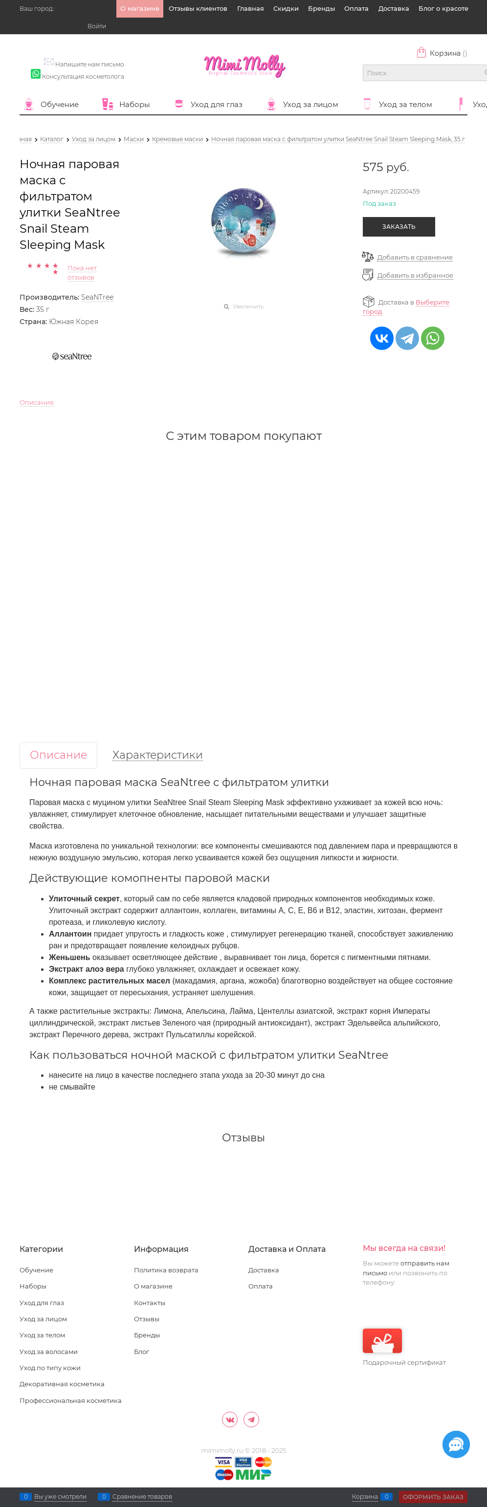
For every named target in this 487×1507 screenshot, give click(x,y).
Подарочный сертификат (404, 1347)
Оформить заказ (433, 1497)
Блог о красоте (443, 8)
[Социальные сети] (456, 1444)
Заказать (399, 226)
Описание (37, 402)
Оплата (356, 8)
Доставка (393, 8)
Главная (250, 8)
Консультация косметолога (83, 76)
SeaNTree (97, 297)
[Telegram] (251, 1419)
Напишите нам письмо (89, 64)
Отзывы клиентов (198, 8)
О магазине (139, 8)
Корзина (441, 53)
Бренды (321, 8)
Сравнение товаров (142, 1497)
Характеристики (157, 755)
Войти (97, 26)
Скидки (286, 8)
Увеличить (248, 306)
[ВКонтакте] (230, 1419)
